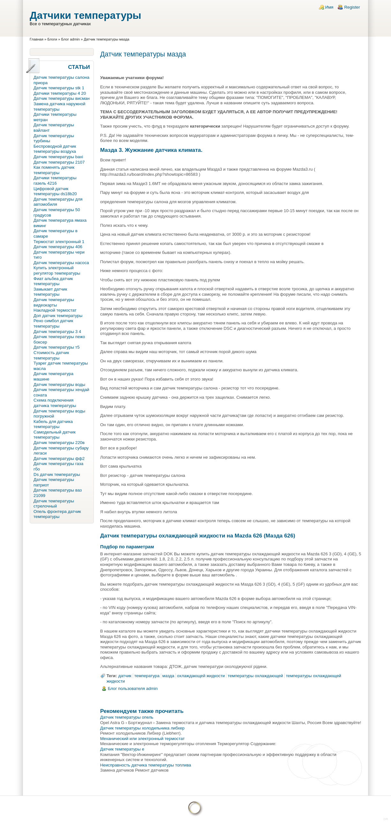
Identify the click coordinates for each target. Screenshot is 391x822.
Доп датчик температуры (58, 315)
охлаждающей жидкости (201, 675)
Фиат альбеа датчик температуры (53, 281)
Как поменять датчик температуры (54, 170)
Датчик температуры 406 (58, 246)
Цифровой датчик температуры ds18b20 (55, 191)
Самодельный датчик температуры (55, 435)
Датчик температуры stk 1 (59, 87)
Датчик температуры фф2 (59, 458)
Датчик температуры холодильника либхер (142, 728)
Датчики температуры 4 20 (60, 93)
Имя (329, 7)
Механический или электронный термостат (142, 738)
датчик (125, 675)
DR (386, 819)
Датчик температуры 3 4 (57, 331)
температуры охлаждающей (255, 675)
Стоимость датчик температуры (51, 355)
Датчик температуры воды (59, 384)
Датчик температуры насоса (61, 262)
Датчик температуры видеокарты (54, 302)
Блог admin (70, 39)
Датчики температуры (85, 15)
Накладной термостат (55, 310)
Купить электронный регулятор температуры (57, 270)
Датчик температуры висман (62, 98)
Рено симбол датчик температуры (53, 323)
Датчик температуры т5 (56, 347)
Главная (36, 39)
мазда (168, 675)
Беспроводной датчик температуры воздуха (55, 149)
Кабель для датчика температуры (53, 424)
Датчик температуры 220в (59, 442)
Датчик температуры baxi (58, 156)
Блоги (52, 39)
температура (147, 675)
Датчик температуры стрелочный (54, 504)
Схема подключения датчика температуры (55, 403)
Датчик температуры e (122, 749)
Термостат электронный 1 (59, 241)
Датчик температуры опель (127, 717)
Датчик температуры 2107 (59, 162)
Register (352, 7)
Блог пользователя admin (133, 688)
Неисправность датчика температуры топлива (145, 765)
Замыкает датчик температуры (50, 292)
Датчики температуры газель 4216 (55, 180)
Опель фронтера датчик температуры (57, 514)
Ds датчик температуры (57, 474)
